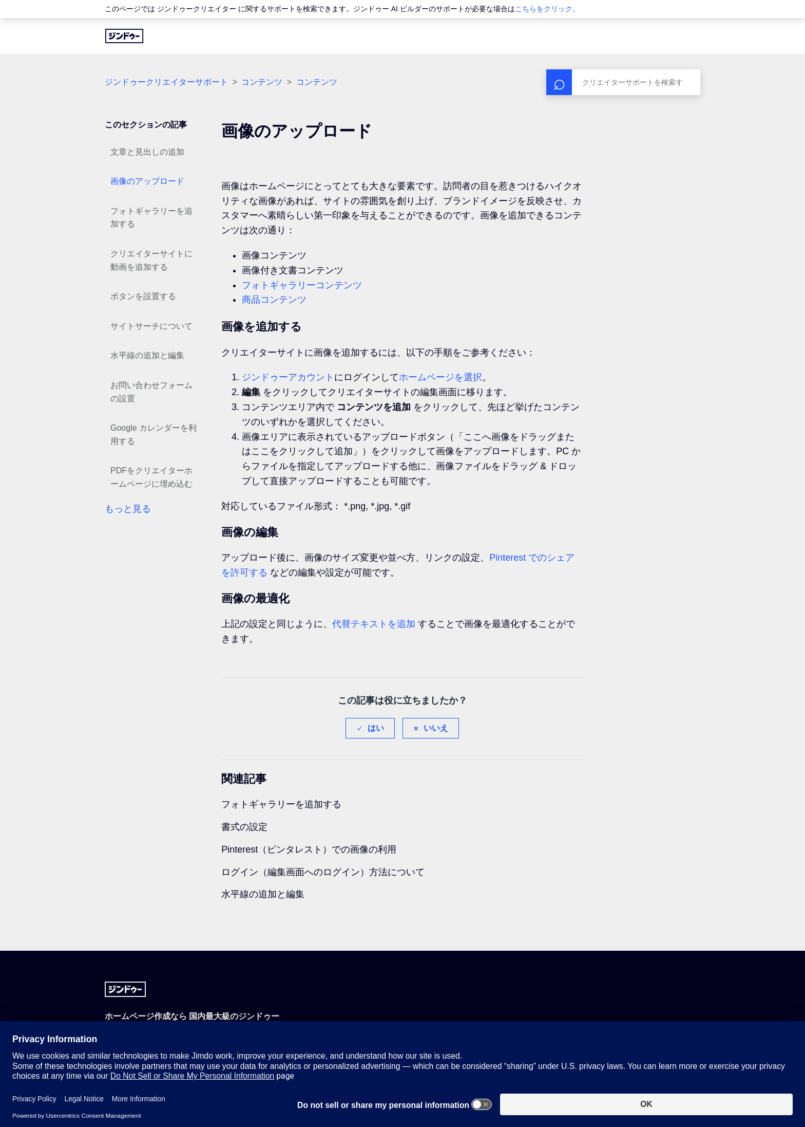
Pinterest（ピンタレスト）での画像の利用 (308, 849)
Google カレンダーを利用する (153, 434)
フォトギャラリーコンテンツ (302, 285)
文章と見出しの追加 (147, 151)
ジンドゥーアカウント (288, 377)
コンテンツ (261, 82)
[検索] (623, 82)
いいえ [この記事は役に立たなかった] (436, 728)
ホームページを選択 (440, 377)
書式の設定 (244, 827)
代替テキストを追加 (373, 624)
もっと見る (128, 509)
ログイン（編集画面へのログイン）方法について (323, 872)
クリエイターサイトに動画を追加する (151, 260)
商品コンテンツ (274, 299)
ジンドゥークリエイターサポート (166, 82)
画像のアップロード (147, 181)
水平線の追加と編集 (147, 355)
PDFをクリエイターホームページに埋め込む (151, 477)
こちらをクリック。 (547, 9)
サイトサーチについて (151, 326)
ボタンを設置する (143, 296)
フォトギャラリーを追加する (151, 218)
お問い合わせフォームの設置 (151, 392)
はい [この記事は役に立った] (376, 728)
